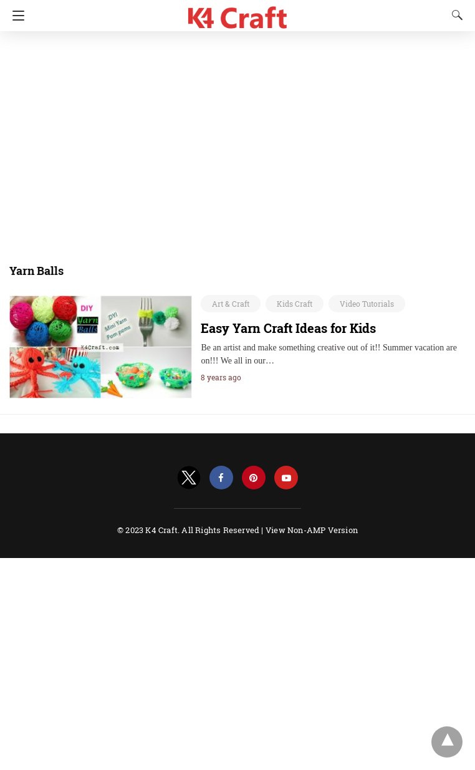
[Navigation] (15, 15)
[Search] (454, 15)
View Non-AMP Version (312, 530)
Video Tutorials (367, 304)
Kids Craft (294, 304)
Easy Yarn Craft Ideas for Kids (288, 328)
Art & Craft (230, 304)
